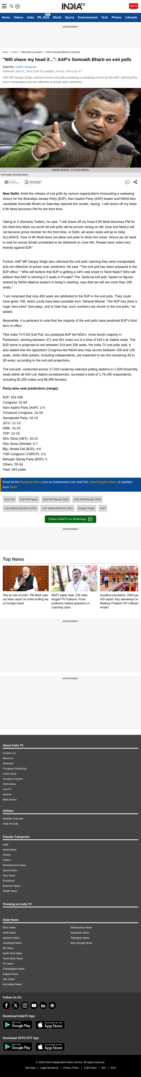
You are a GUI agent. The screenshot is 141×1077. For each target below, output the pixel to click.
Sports (69, 17)
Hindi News (9, 784)
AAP (103, 508)
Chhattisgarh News (13, 968)
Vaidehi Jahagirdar (26, 66)
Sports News (10, 870)
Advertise (8, 763)
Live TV (7, 789)
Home (6, 17)
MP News (8, 948)
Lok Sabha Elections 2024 (21, 508)
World (57, 17)
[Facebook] (6, 1005)
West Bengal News (81, 942)
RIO (103, 1067)
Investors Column (13, 778)
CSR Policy (90, 1067)
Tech (104, 17)
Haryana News (11, 937)
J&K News (9, 979)
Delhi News (9, 932)
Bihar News (9, 927)
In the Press (10, 773)
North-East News (12, 953)
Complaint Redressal (15, 768)
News (5, 52)
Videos (18, 17)
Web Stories (10, 799)
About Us (8, 758)
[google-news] (52, 1005)
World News (10, 849)
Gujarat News (10, 973)
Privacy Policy (71, 1067)
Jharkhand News (12, 942)
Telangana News (80, 937)
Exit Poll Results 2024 (87, 499)
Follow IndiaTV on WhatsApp (70, 519)
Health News (10, 891)
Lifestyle (131, 17)
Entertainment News (14, 865)
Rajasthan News (79, 932)
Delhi (14, 52)
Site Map (30, 1067)
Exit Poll (10, 499)
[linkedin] (43, 1005)
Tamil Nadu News (13, 958)
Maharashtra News (81, 927)
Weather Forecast (13, 818)
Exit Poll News (29, 499)
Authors (7, 794)
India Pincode (10, 823)
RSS (113, 1067)
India (30, 17)
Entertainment (88, 17)
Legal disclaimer (49, 1067)
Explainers (9, 880)
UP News (8, 963)
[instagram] (24, 1005)
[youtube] (34, 1005)
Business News (11, 885)
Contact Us (9, 753)
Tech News (9, 875)
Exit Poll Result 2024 (55, 499)
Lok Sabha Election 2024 (57, 508)
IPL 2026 (43, 17)
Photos (117, 17)
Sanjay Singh (86, 508)
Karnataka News (12, 984)
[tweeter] (15, 1005)
